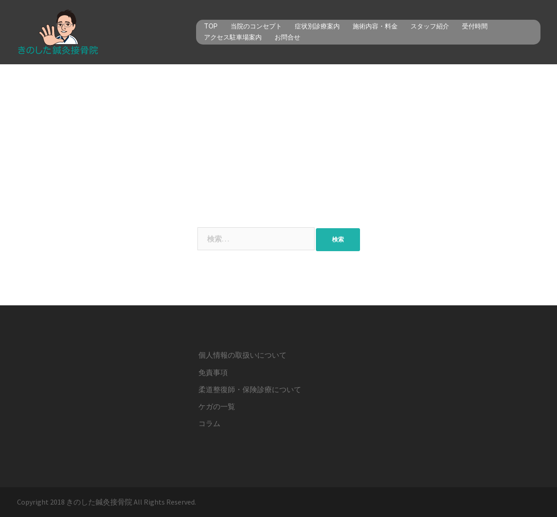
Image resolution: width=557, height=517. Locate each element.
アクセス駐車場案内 (233, 37)
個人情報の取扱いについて (242, 355)
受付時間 (475, 26)
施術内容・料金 (375, 26)
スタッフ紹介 (430, 26)
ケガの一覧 (216, 406)
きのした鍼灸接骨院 (99, 501)
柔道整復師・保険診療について (249, 389)
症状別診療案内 (317, 26)
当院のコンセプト (256, 26)
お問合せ (287, 37)
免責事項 (213, 372)
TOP (211, 26)
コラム (209, 423)
